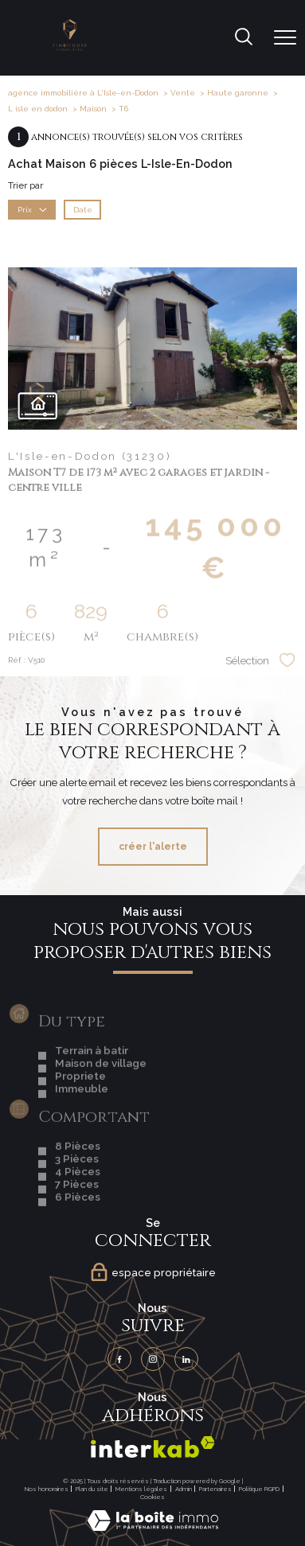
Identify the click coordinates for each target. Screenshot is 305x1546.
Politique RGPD (259, 1489)
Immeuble (81, 1122)
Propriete (80, 1109)
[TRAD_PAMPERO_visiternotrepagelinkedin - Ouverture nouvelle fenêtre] (186, 1359)
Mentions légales (141, 1489)
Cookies (152, 1497)
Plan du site (92, 1489)
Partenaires (215, 1489)
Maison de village (101, 1096)
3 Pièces (77, 1192)
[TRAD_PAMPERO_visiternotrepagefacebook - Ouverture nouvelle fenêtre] (119, 1359)
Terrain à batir (91, 1083)
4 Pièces (77, 1204)
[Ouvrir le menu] (285, 37)
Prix (32, 208)
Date (82, 208)
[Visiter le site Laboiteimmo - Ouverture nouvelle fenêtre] (153, 1527)
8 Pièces (77, 1179)
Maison (93, 108)
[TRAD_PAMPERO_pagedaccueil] (69, 47)
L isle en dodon (38, 108)
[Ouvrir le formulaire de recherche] (243, 38)
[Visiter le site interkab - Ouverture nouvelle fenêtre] (153, 1447)
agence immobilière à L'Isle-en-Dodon (83, 92)
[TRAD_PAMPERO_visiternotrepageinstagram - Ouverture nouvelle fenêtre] (153, 1359)
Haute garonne (237, 92)
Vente (182, 92)
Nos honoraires (46, 1489)
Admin (183, 1489)
